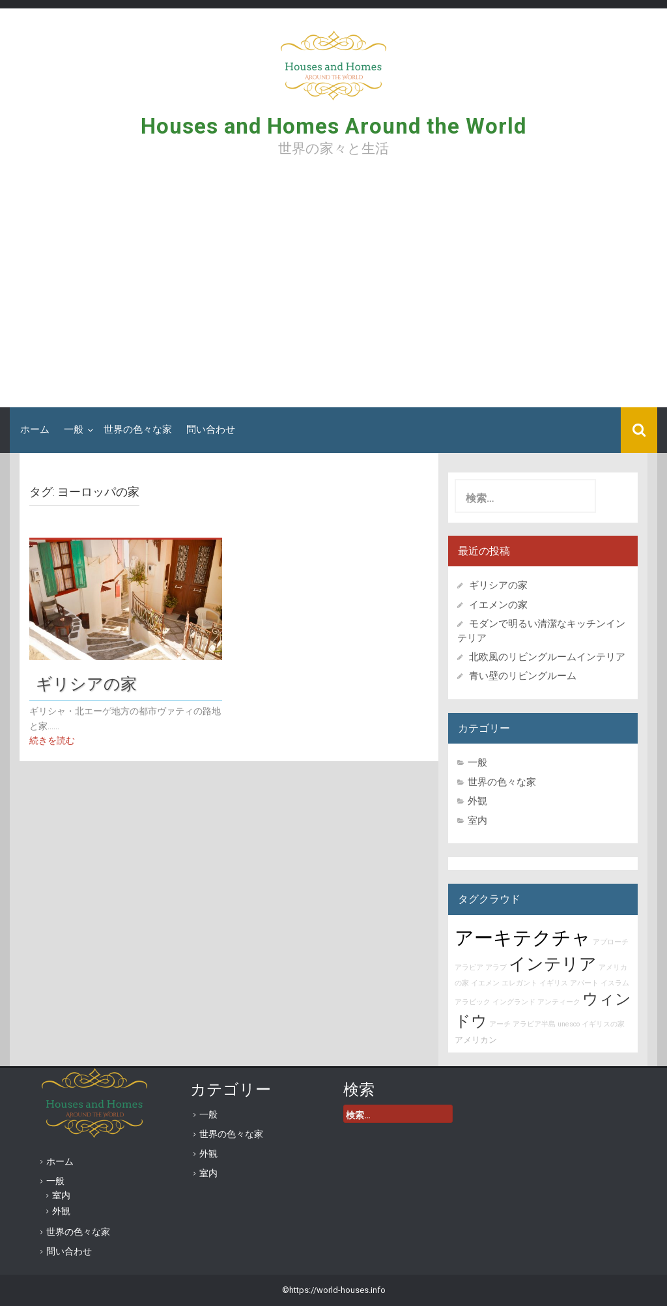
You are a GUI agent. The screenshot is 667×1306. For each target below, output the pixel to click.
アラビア (469, 967)
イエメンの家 (498, 605)
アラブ (496, 967)
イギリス (553, 983)
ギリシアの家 (94, 684)
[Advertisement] (333, 287)
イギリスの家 (603, 1024)
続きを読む (52, 740)
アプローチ (611, 942)
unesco (569, 1024)
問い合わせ (210, 429)
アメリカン (476, 1040)
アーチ (500, 1024)
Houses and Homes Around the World (333, 126)
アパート (584, 983)
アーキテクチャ (523, 938)
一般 (73, 429)
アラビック (472, 1002)
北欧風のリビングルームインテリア (547, 657)
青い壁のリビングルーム (522, 676)
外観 (477, 801)
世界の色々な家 (138, 429)
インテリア (553, 964)
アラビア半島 (534, 1024)
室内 (477, 820)
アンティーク (558, 1002)
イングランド (513, 1002)
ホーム (35, 429)
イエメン (485, 983)
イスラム (615, 983)
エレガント (519, 983)
